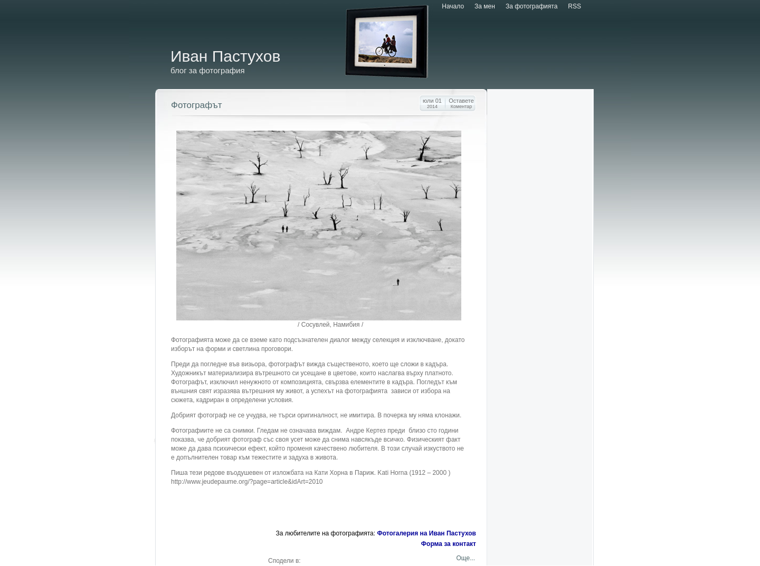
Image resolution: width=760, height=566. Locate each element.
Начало (453, 6)
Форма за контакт (448, 544)
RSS (574, 6)
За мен (484, 6)
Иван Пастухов (225, 56)
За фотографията (531, 6)
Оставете (461, 103)
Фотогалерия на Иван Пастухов (426, 533)
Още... (464, 558)
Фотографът (196, 105)
